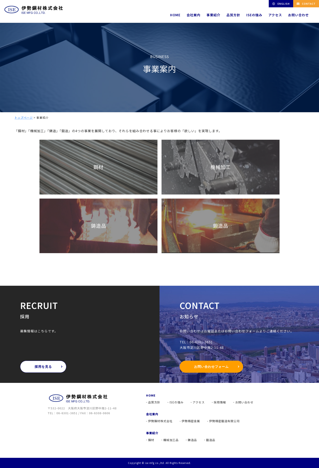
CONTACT (309, 3)
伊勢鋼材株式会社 (160, 421)
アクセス (275, 14)
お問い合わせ (298, 14)
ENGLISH (283, 3)
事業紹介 (213, 14)
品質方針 (233, 14)
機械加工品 (171, 440)
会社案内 (193, 14)
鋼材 (151, 440)
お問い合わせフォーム (211, 366)
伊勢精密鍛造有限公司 (224, 421)
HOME (175, 14)
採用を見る (43, 366)
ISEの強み (254, 14)
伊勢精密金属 (191, 421)
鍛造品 (210, 440)
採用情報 (220, 402)
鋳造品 (192, 440)
